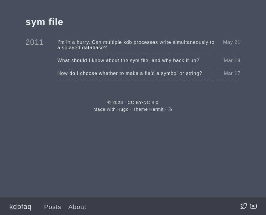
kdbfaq (20, 207)
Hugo (123, 109)
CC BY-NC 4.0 (143, 102)
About (77, 206)
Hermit (156, 109)
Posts (52, 206)
